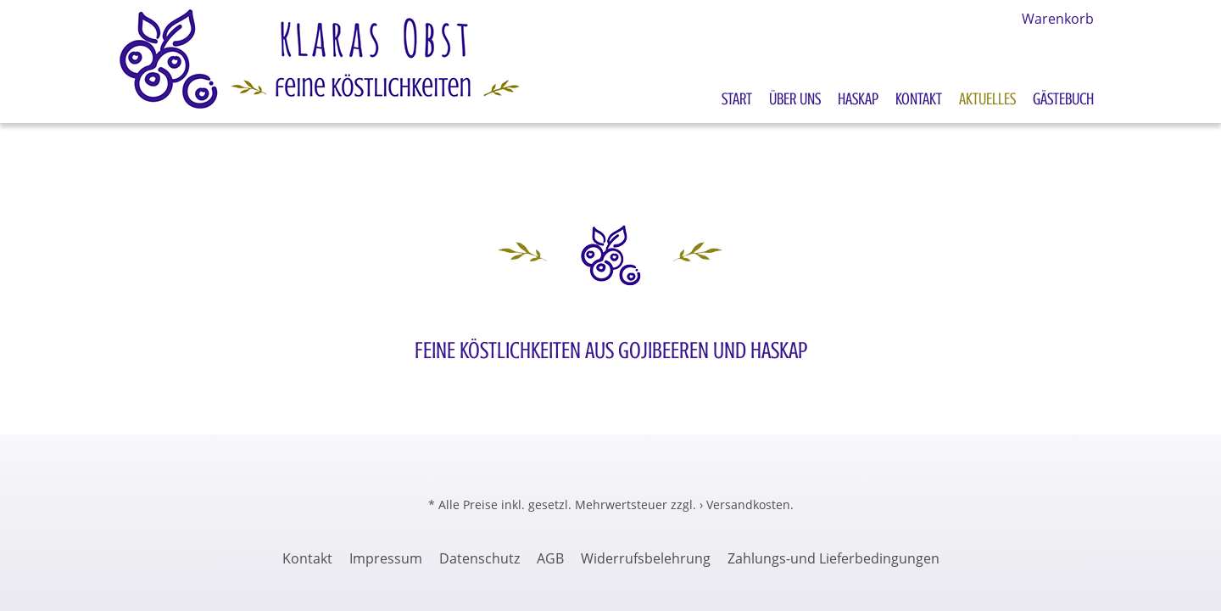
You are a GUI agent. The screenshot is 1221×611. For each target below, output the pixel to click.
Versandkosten (748, 504)
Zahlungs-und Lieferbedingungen (833, 558)
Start (737, 99)
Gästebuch (1063, 99)
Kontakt (918, 99)
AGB (550, 558)
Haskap (858, 99)
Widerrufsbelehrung (646, 558)
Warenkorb (1058, 18)
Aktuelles (987, 99)
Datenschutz (479, 558)
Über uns (795, 99)
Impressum (385, 558)
